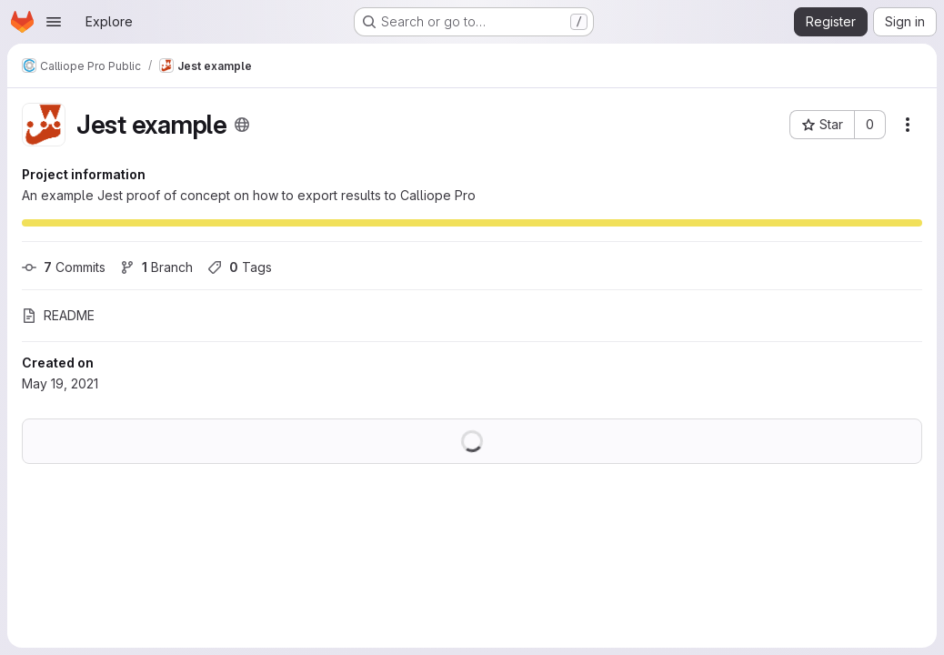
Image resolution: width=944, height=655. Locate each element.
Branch (156, 267)
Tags (239, 267)
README (58, 315)
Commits (63, 267)
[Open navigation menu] (53, 21)
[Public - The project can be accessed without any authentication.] (242, 124)
